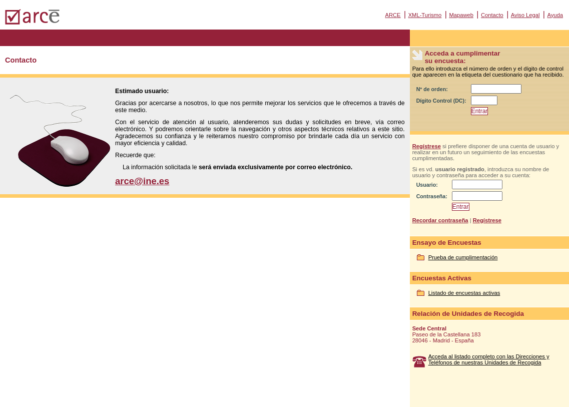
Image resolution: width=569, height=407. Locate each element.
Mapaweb (461, 15)
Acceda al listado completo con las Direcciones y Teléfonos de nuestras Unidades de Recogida (488, 359)
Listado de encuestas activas (464, 293)
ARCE (392, 15)
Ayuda (555, 15)
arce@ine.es (142, 181)
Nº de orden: (432, 89)
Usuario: (427, 185)
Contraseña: (431, 196)
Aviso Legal (525, 15)
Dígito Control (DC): (441, 101)
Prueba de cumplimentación (463, 257)
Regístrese (426, 146)
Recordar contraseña (440, 220)
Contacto (492, 15)
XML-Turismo (425, 15)
